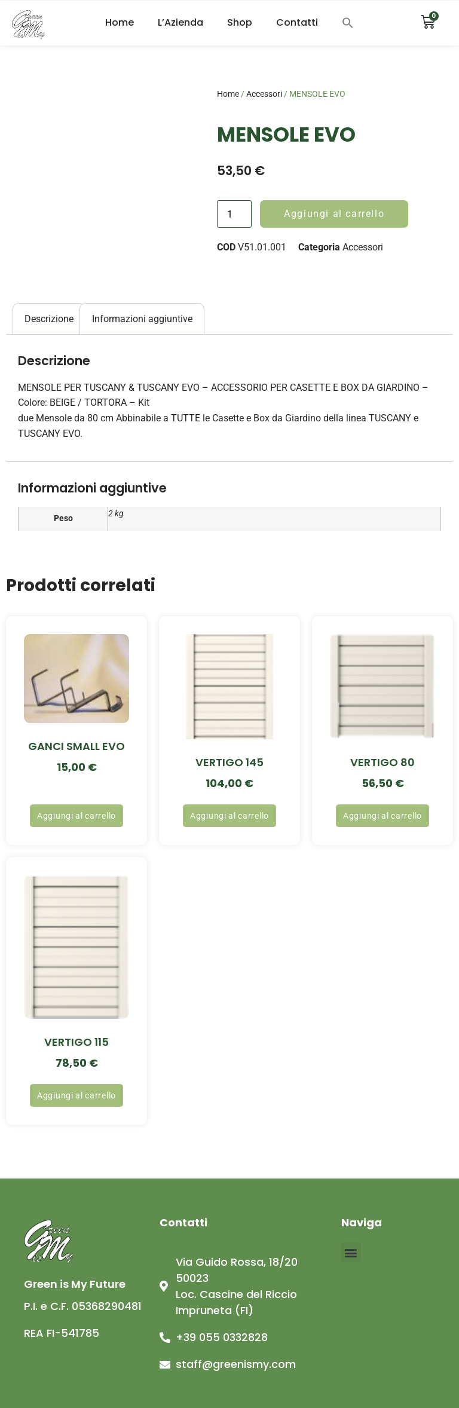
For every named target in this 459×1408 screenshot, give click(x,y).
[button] (348, 23)
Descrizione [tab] (49, 319)
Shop (239, 22)
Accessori (264, 94)
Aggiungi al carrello (334, 213)
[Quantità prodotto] (234, 214)
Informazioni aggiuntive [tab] (142, 319)
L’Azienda (180, 22)
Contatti (297, 22)
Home (119, 22)
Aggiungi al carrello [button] (76, 816)
